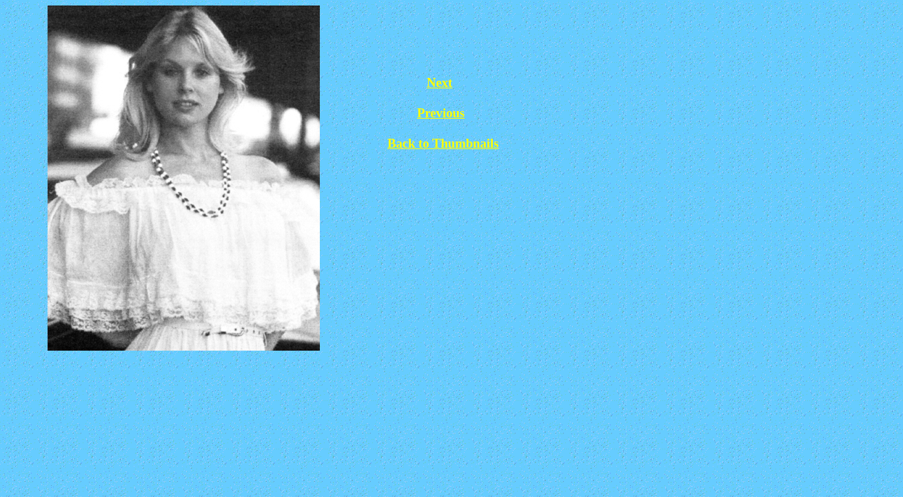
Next (439, 82)
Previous (441, 113)
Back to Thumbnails (442, 143)
